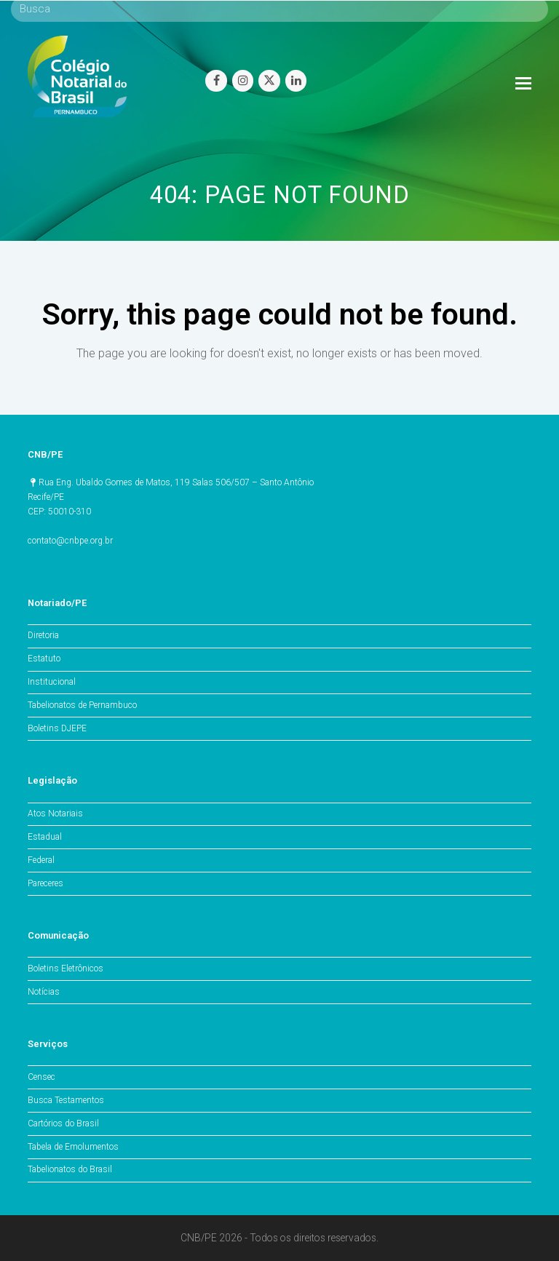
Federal (41, 860)
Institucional (52, 682)
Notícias (44, 992)
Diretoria (43, 635)
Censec (41, 1077)
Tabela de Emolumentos (73, 1147)
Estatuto (44, 658)
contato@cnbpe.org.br (70, 541)
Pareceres (45, 883)
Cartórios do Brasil (63, 1123)
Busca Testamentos (66, 1100)
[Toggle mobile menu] (523, 84)
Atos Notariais (55, 813)
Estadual (45, 837)
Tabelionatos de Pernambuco (82, 705)
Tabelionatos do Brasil (70, 1169)
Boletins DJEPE (57, 728)
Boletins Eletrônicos (65, 968)
